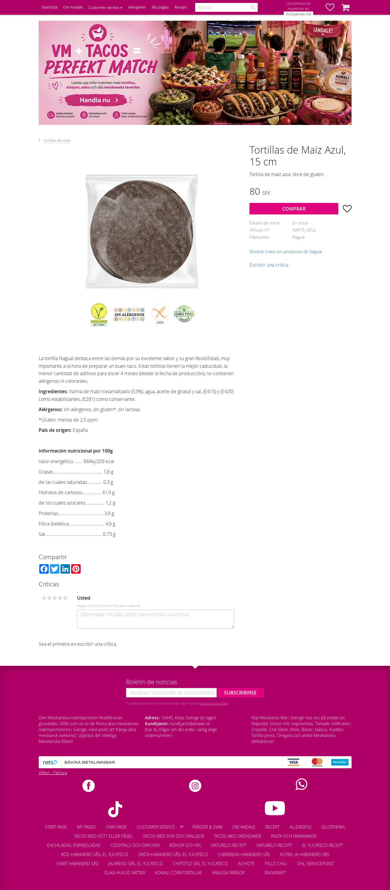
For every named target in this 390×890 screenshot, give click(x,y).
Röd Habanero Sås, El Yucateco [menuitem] (94, 854)
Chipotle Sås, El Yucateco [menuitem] (200, 863)
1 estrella (44, 598)
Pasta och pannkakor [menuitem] (293, 836)
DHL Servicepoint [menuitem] (315, 863)
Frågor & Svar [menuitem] (207, 827)
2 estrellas (49, 598)
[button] (333, 7)
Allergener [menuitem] (137, 7)
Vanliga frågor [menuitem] (228, 873)
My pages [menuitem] (160, 7)
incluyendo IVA (298, 14)
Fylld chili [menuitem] (276, 863)
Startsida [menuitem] (49, 7)
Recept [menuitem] (180, 7)
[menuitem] (254, 870)
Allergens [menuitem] (300, 827)
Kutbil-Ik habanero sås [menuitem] (304, 854)
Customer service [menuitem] (104, 7)
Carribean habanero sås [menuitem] (244, 854)
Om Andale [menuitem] (73, 7)
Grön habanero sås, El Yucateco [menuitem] (173, 854)
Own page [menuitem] (116, 827)
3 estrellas (55, 598)
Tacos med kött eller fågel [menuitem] (103, 836)
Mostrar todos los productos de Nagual (285, 251)
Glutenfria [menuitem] (333, 827)
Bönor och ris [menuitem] (185, 845)
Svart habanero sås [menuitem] (77, 863)
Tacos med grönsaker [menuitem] (237, 836)
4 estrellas (60, 598)
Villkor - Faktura (53, 772)
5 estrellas (65, 598)
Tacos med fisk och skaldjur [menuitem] (173, 836)
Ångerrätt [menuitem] (275, 873)
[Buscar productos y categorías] (226, 7)
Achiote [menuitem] (246, 863)
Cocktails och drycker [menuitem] (134, 845)
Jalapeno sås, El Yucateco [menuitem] (135, 863)
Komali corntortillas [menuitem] (178, 873)
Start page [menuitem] (56, 827)
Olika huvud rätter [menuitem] (124, 873)
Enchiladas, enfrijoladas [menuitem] (73, 845)
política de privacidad (214, 703)
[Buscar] (253, 7)
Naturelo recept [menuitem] (229, 845)
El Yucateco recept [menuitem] (322, 845)
